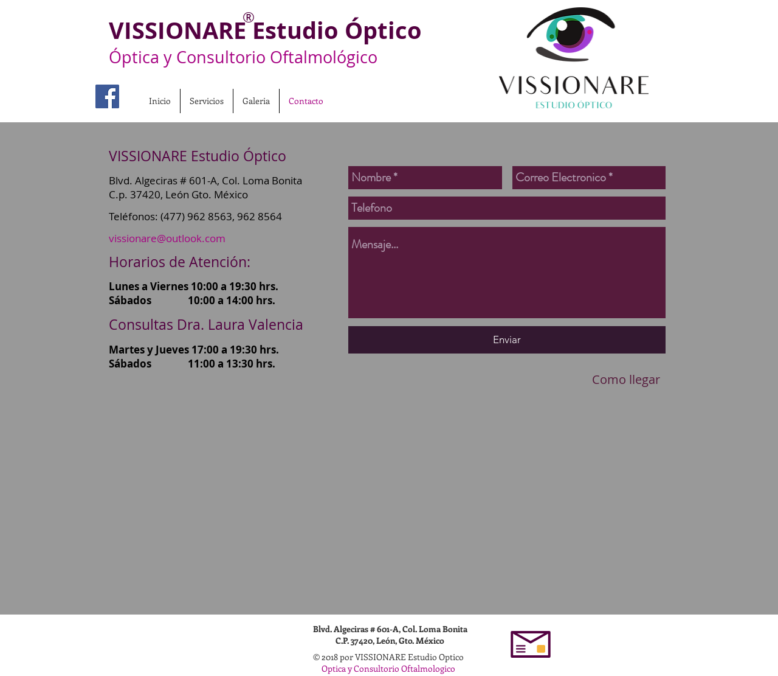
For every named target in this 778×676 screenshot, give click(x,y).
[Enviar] (507, 340)
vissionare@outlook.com (167, 238)
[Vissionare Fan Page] (107, 96)
